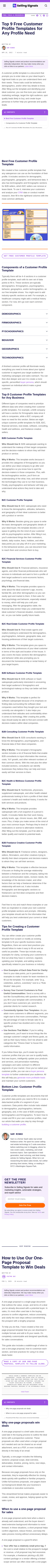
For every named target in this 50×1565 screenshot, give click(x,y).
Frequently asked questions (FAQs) (18, 1456)
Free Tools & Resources (13, 15)
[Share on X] (41, 15)
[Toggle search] (46, 5)
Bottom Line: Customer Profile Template (20, 137)
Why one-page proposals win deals (18, 1421)
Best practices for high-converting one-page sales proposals (23, 1450)
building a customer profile (14, 1137)
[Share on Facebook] (37, 15)
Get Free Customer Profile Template (25, 268)
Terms (39, 1224)
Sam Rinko (8, 48)
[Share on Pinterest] (44, 15)
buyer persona (27, 394)
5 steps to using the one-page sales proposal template (25, 1440)
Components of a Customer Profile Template (21, 123)
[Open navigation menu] (4, 5)
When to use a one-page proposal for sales (21, 1426)
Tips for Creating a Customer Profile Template (22, 132)
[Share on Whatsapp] (47, 15)
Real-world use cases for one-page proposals (22, 1444)
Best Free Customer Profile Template (20, 118)
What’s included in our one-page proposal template (24, 1435)
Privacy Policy (9, 1227)
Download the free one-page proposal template (22, 1430)
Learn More (29, 66)
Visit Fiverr (25, 1404)
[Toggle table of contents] (25, 112)
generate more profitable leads (31, 1090)
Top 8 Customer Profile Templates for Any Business (24, 128)
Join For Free (25, 1218)
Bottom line (10, 1460)
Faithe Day (9, 1289)
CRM (20, 205)
